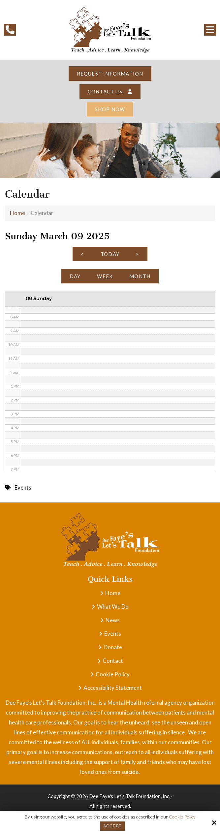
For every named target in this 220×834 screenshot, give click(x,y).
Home (17, 212)
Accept (112, 826)
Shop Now (110, 109)
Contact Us (110, 91)
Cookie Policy (182, 816)
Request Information (110, 74)
